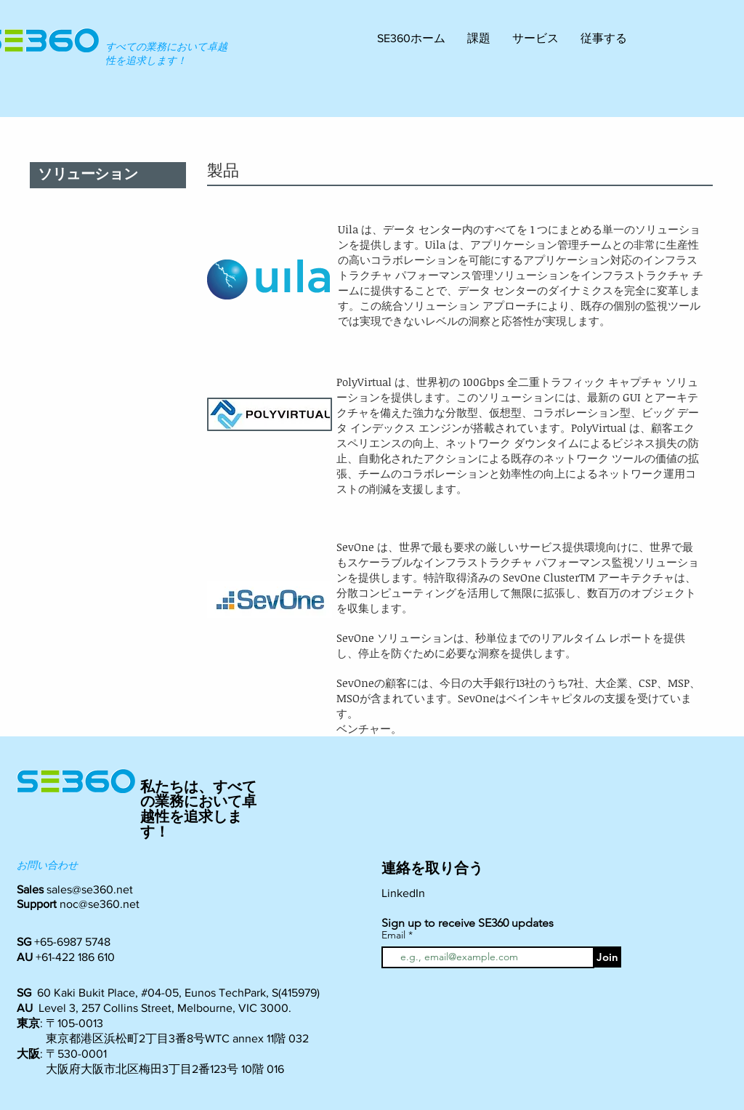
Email (394, 935)
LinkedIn (403, 893)
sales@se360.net (89, 889)
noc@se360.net (100, 904)
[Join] (607, 957)
